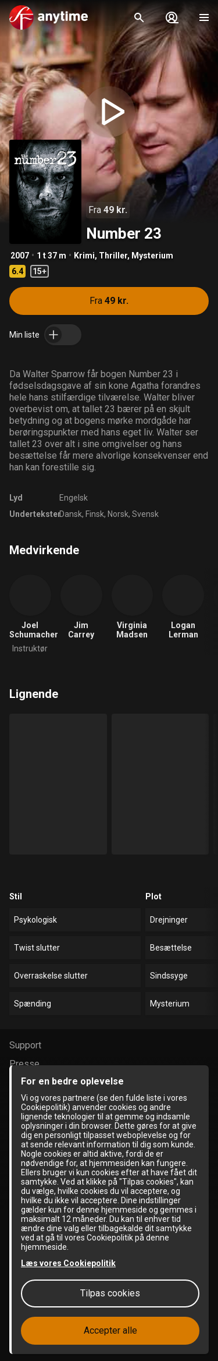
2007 (19, 255)
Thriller (113, 255)
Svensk (145, 514)
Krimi (84, 255)
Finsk (94, 514)
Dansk (70, 514)
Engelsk (73, 497)
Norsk (118, 514)
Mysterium (152, 255)
